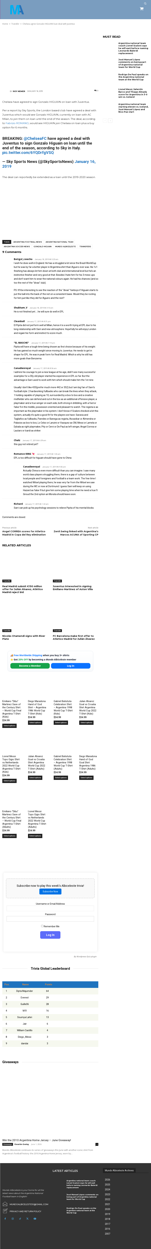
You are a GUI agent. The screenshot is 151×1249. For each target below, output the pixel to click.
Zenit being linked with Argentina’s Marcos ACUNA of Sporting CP (76, 533)
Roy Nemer (19, 91)
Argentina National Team (59, 242)
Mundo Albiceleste (65, 246)
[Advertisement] (50, 57)
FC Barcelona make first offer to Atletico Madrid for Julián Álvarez (74, 637)
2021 (107, 1204)
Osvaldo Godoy (21, 1144)
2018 (107, 1219)
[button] (145, 3)
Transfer (6, 581)
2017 (107, 1224)
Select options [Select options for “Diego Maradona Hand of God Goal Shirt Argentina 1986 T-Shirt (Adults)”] (86, 777)
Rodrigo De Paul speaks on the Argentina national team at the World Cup (133, 77)
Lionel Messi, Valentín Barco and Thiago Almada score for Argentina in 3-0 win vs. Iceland (132, 93)
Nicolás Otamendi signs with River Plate (23, 637)
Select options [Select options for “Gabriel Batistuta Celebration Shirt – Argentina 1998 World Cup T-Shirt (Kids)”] (61, 722)
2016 (107, 1229)
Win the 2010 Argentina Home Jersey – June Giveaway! (36, 1140)
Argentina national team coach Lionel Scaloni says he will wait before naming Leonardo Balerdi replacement (133, 48)
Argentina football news (27, 242)
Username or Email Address (50, 903)
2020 (107, 1209)
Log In (70, 665)
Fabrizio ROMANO (17, 123)
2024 (107, 1189)
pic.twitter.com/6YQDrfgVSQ (28, 152)
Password (50, 914)
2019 (107, 1214)
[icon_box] (21, 1210)
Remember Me (50, 926)
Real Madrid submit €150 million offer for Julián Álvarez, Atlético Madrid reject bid (22, 589)
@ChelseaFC (35, 138)
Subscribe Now (50, 891)
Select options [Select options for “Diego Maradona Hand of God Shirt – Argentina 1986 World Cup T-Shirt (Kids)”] (35, 722)
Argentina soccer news (17, 246)
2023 (107, 1194)
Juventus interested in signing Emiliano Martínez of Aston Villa (73, 588)
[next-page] (110, 121)
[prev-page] (105, 121)
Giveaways (7, 1144)
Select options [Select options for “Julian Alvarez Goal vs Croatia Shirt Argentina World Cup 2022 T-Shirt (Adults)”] (35, 777)
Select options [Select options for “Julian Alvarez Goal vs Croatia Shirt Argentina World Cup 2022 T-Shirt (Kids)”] (86, 722)
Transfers (85, 246)
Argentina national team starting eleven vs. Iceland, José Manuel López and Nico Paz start (133, 108)
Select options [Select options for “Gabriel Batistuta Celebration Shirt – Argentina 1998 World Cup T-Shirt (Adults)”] (61, 777)
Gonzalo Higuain (43, 246)
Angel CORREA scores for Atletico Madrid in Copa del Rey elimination (24, 533)
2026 (107, 1179)
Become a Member (30, 665)
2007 (107, 1233)
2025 (107, 1184)
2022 (107, 1199)
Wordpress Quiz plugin (86, 956)
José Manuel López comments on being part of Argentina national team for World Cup (132, 63)
